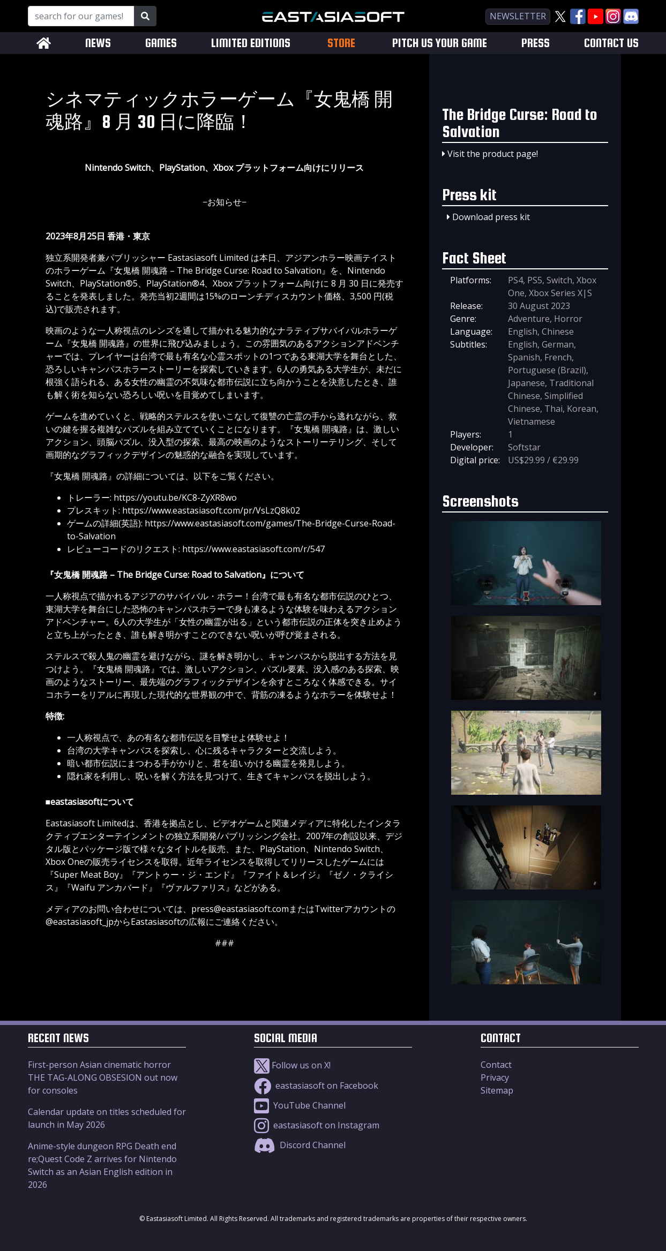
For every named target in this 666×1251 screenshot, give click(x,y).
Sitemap (497, 1090)
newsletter (518, 16)
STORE (341, 43)
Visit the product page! (492, 154)
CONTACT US (611, 43)
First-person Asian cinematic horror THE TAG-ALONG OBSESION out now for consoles (102, 1077)
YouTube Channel (300, 1105)
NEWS (98, 43)
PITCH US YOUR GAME (439, 43)
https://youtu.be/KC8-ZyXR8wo (175, 497)
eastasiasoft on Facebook (316, 1085)
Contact (496, 1065)
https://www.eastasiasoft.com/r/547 (253, 549)
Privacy (495, 1077)
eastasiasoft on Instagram (316, 1125)
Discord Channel (300, 1145)
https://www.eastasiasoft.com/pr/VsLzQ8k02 (211, 510)
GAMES (161, 43)
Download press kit (491, 217)
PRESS (535, 43)
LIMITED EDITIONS (250, 43)
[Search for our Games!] (81, 16)
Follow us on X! (292, 1065)
